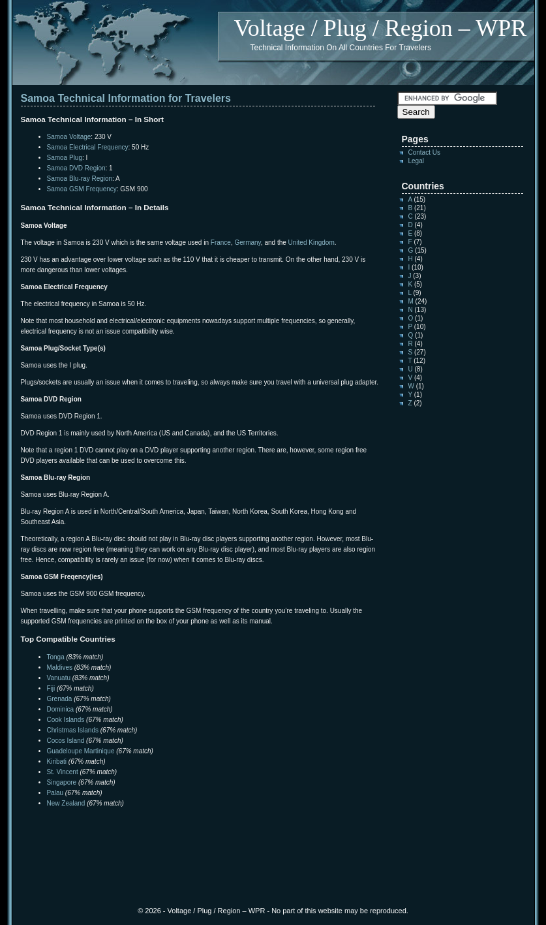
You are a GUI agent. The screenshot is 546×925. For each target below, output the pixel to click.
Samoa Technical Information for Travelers (126, 98)
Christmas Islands (73, 730)
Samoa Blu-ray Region (80, 178)
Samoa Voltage (69, 136)
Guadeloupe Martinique (81, 751)
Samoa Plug (64, 157)
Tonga (56, 657)
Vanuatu (59, 678)
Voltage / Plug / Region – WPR (380, 28)
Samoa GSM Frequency (82, 189)
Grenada (59, 698)
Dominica (60, 709)
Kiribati (57, 761)
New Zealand (66, 803)
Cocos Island (66, 740)
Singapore (62, 782)
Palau (55, 792)
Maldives (59, 667)
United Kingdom (311, 242)
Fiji (51, 688)
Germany (247, 242)
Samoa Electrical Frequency (88, 147)
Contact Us (424, 152)
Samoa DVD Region (76, 168)
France (221, 242)
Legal (416, 161)
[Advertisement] (173, 834)
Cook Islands (66, 719)
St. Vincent (62, 772)
